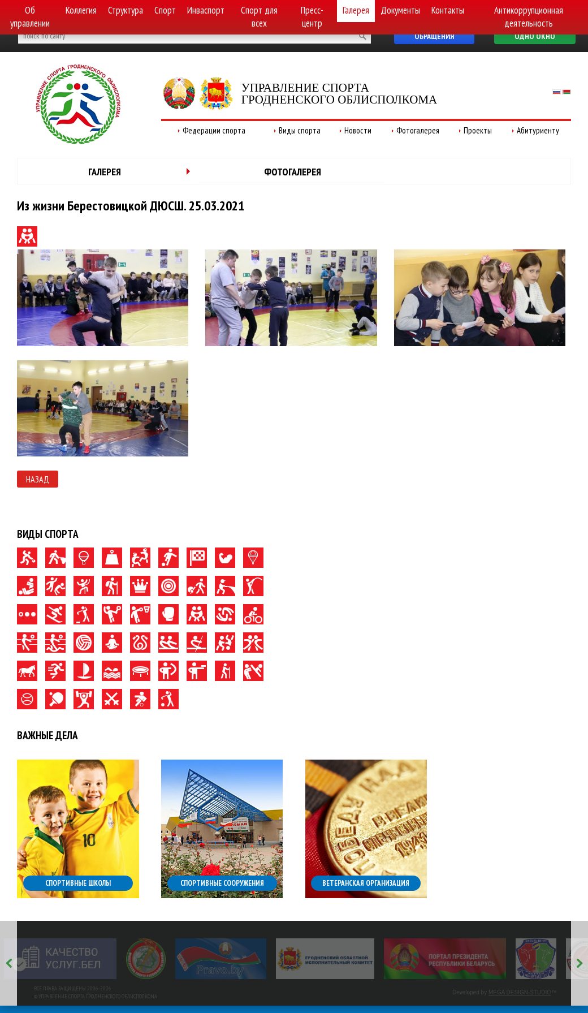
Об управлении (30, 16)
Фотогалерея (417, 130)
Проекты (478, 130)
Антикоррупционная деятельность (528, 16)
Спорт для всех (259, 16)
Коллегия (81, 10)
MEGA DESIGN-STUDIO (519, 992)
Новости (357, 130)
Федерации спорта (214, 130)
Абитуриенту (538, 130)
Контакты (447, 10)
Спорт (165, 10)
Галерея (356, 10)
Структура (125, 10)
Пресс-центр (312, 16)
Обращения (434, 36)
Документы (400, 10)
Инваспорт (205, 10)
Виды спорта (300, 130)
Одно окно (534, 36)
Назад (37, 479)
